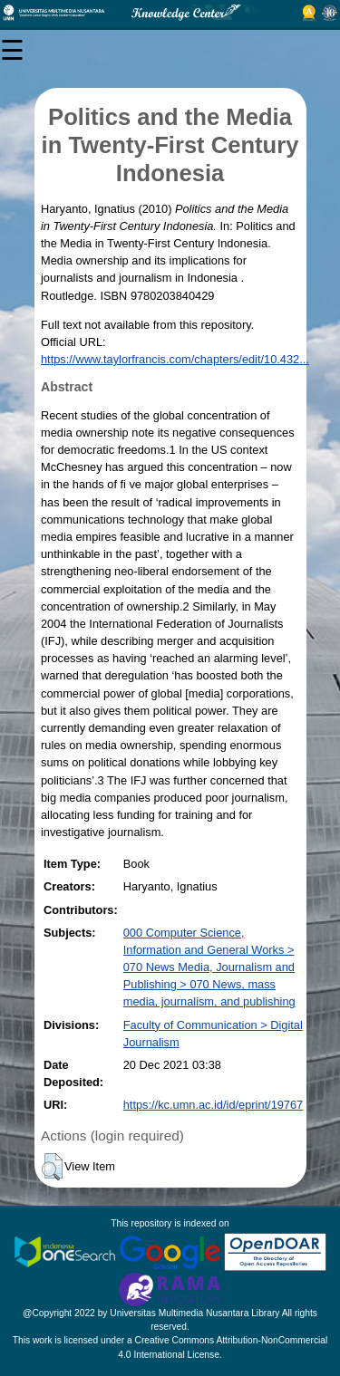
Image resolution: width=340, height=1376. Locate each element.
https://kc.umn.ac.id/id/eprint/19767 (213, 1104)
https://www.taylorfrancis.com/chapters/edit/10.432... (175, 359)
